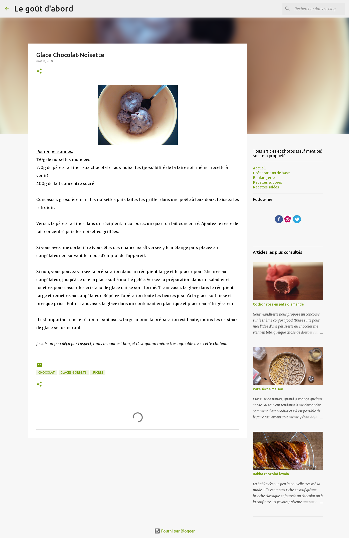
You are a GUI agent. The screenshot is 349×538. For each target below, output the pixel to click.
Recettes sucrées (267, 182)
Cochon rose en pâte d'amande (278, 304)
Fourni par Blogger (174, 531)
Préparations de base (271, 173)
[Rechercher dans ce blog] (318, 9)
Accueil (259, 168)
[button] (39, 71)
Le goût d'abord (43, 8)
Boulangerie (264, 177)
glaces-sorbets (74, 372)
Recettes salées (266, 187)
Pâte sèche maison (268, 389)
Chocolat (46, 372)
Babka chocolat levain (271, 474)
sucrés (97, 372)
